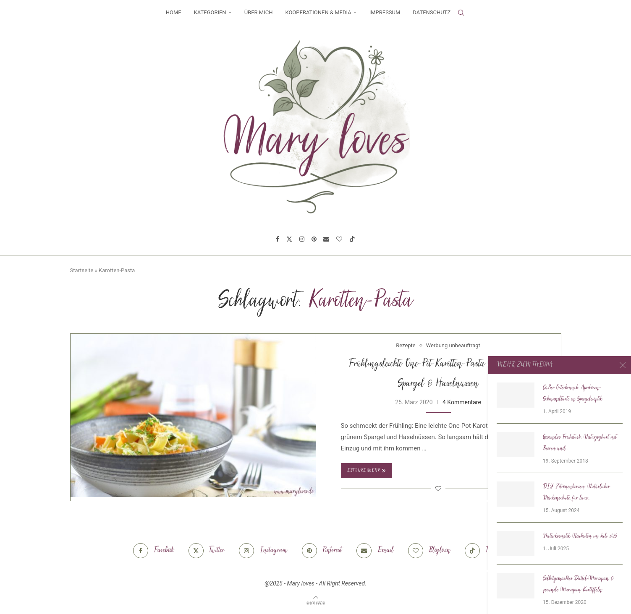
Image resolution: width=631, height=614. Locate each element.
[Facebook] (277, 239)
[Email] (326, 239)
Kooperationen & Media (318, 12)
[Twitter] (289, 239)
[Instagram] (301, 239)
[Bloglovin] (339, 239)
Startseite (82, 270)
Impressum (385, 12)
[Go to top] (315, 603)
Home (173, 12)
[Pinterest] (314, 239)
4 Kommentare (461, 402)
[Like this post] (438, 488)
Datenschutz (431, 12)
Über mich (258, 12)
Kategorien (210, 12)
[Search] (461, 12)
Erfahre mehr (366, 470)
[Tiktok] (352, 239)
